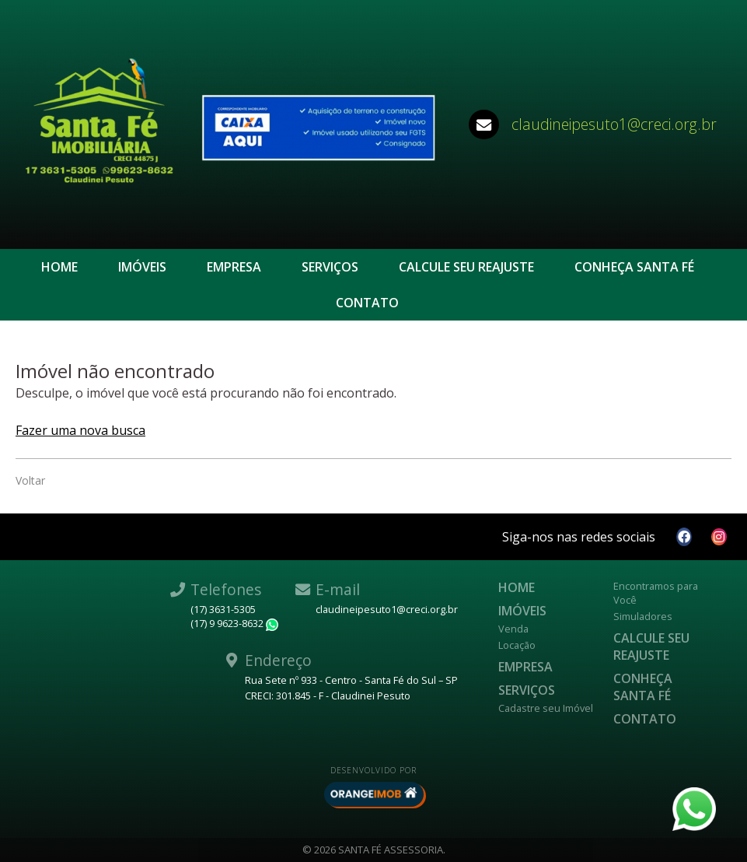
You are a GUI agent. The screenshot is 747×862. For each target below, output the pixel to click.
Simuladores (642, 616)
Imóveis (142, 266)
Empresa (234, 266)
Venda (513, 629)
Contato (367, 302)
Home (59, 266)
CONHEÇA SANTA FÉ (634, 266)
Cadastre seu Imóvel (545, 708)
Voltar (30, 480)
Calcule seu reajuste (466, 266)
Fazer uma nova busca (80, 430)
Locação (517, 645)
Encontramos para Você (655, 593)
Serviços (330, 266)
